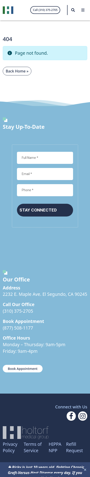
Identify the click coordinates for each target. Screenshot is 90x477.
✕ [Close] (85, 469)
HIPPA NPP (55, 447)
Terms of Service (32, 447)
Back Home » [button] (17, 71)
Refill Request (74, 447)
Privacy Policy (10, 447)
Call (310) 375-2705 (45, 10)
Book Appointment (23, 368)
